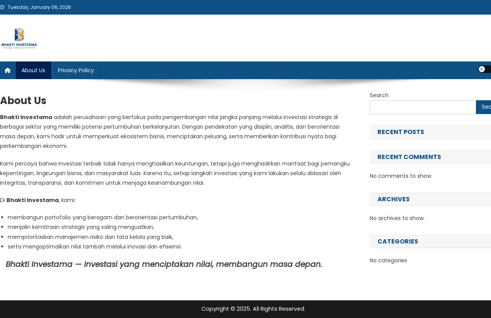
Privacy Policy (76, 70)
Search (379, 95)
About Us (33, 70)
